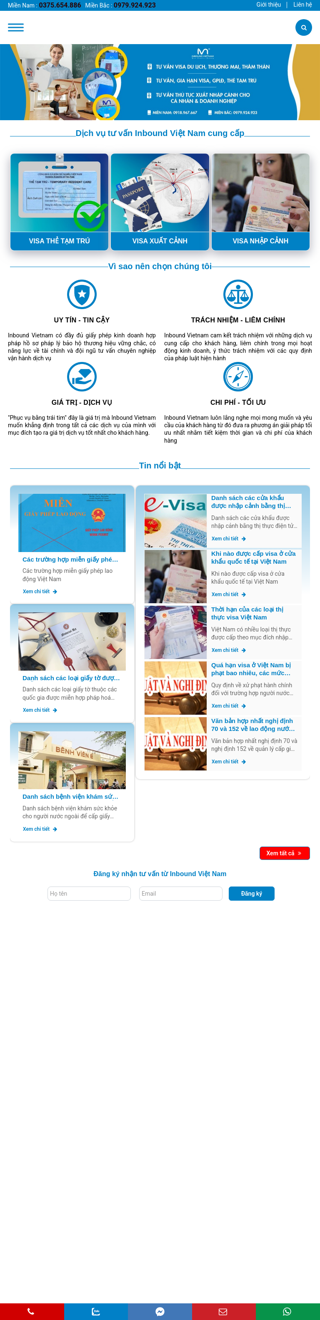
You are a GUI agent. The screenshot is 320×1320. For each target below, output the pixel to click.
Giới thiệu (269, 4)
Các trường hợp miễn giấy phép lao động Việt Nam (69, 559)
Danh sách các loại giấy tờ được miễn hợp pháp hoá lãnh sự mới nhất (69, 678)
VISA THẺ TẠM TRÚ (59, 241)
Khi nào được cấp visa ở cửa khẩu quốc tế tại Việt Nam (253, 557)
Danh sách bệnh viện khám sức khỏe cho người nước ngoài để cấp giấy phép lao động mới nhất (70, 796)
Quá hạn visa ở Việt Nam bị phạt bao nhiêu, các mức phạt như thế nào (251, 669)
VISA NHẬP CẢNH (260, 241)
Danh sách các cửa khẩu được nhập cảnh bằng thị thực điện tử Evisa (248, 502)
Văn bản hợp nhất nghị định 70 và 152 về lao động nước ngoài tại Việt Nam (252, 725)
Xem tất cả (283, 853)
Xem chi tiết (40, 591)
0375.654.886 (60, 5)
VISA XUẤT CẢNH (160, 241)
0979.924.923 (135, 5)
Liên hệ (302, 4)
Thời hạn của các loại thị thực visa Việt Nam (247, 613)
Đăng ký (251, 893)
